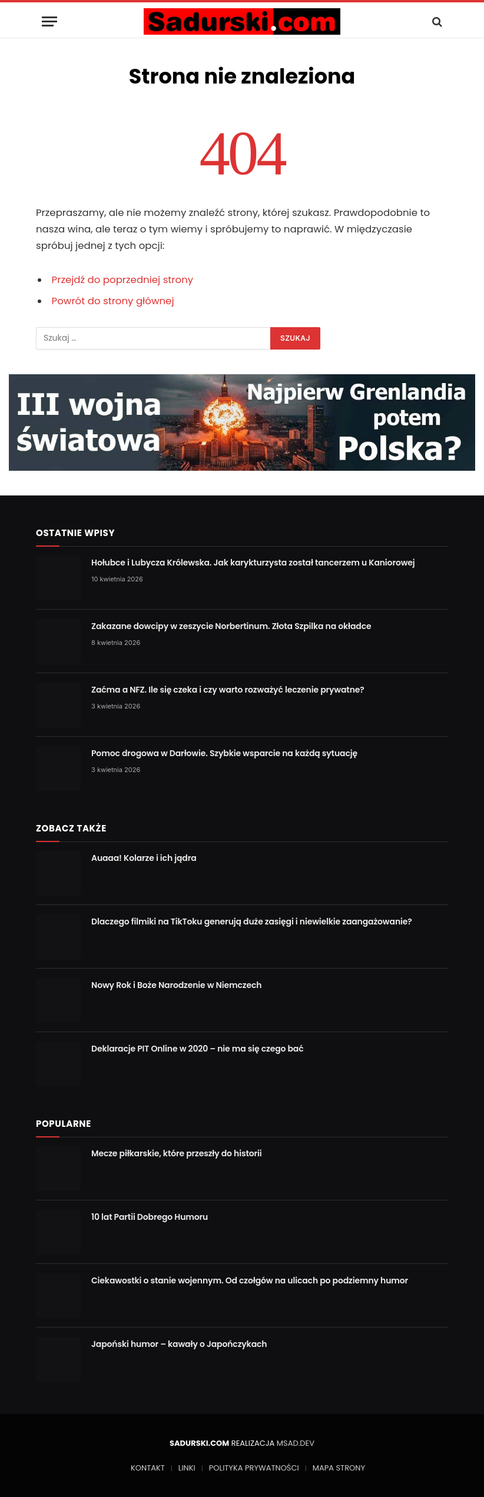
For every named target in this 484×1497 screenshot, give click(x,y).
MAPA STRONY (339, 1467)
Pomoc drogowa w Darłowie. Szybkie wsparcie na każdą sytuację (224, 753)
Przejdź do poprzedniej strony (123, 280)
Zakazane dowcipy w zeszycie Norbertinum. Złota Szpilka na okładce (231, 626)
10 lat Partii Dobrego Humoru (149, 1217)
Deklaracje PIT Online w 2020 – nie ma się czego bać (197, 1048)
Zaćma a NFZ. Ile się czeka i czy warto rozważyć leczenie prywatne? (227, 690)
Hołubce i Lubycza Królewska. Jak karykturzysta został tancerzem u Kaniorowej (253, 562)
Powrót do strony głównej (113, 301)
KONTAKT (148, 1467)
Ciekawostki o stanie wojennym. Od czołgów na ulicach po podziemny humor (249, 1280)
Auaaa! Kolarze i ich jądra (144, 858)
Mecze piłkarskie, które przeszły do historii (176, 1153)
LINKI (186, 1467)
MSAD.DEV (295, 1443)
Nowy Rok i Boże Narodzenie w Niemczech (176, 985)
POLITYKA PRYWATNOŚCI (254, 1467)
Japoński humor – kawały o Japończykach (179, 1344)
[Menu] (49, 21)
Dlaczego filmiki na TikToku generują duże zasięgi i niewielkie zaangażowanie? (251, 921)
